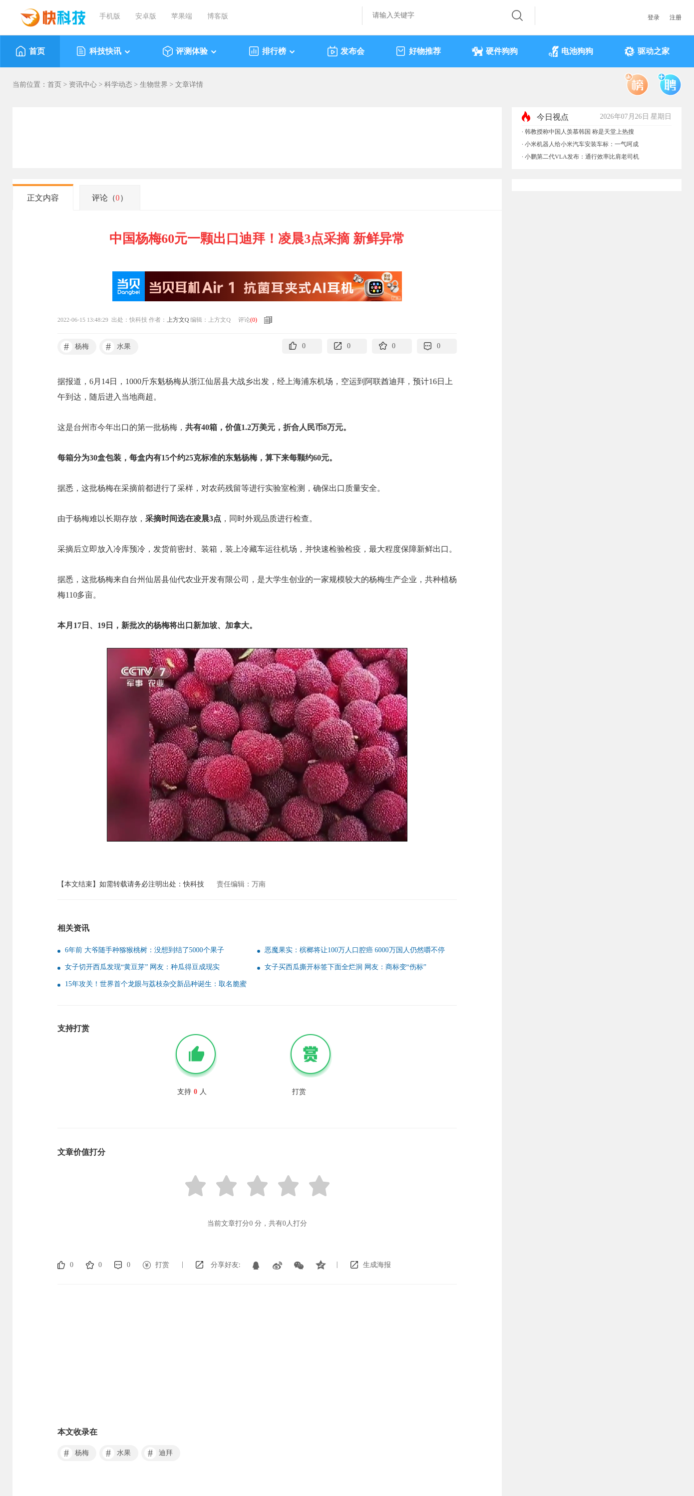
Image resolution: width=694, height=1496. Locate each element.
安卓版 (145, 16)
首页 (30, 51)
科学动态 (118, 84)
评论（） (110, 198)
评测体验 (190, 51)
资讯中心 (83, 84)
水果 (116, 347)
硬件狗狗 (495, 51)
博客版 (217, 16)
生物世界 (154, 84)
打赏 (162, 1265)
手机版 (109, 16)
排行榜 (272, 51)
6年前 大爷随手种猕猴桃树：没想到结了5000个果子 (144, 950)
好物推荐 (418, 51)
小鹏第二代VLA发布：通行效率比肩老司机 (582, 156)
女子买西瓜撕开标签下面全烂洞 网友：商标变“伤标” (345, 967)
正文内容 (43, 198)
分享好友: (226, 1265)
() (253, 319)
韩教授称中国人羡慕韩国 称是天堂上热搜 (579, 131)
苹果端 (181, 16)
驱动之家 (647, 51)
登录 (654, 17)
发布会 (345, 51)
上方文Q (178, 319)
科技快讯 (103, 51)
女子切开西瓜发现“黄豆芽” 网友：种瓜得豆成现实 (142, 967)
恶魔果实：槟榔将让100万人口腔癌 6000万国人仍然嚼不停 (355, 950)
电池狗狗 (571, 51)
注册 (676, 17)
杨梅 (74, 347)
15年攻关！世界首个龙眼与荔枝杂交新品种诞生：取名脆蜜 (156, 984)
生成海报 (377, 1265)
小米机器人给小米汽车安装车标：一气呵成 (582, 144)
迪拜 (158, 1453)
